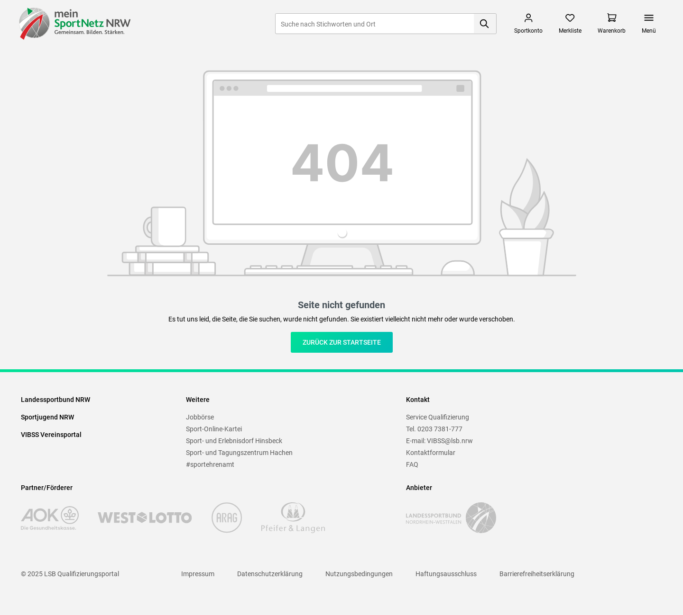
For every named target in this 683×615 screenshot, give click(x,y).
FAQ (412, 464)
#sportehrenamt (210, 464)
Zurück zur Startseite (342, 342)
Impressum (197, 574)
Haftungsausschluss (446, 574)
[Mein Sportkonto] (528, 23)
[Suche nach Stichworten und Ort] (375, 23)
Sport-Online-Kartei (214, 429)
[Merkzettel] (570, 23)
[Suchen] (484, 24)
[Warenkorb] (612, 23)
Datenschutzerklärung (270, 574)
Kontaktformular (430, 452)
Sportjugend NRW (47, 417)
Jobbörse (200, 417)
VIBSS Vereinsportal (51, 434)
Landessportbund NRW (55, 399)
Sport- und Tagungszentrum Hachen (239, 452)
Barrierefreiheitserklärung (536, 574)
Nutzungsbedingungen (359, 574)
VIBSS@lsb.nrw (450, 441)
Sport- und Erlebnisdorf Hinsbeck (234, 441)
